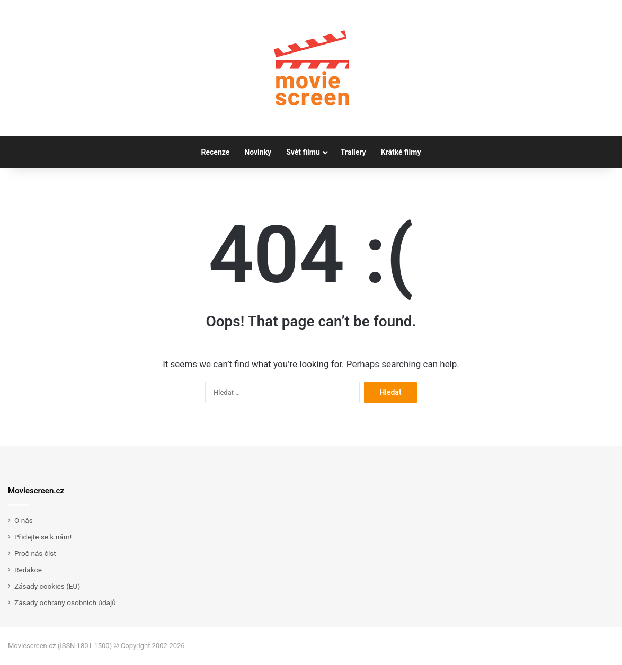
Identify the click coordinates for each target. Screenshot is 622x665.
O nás (23, 520)
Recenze (215, 152)
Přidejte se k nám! (43, 537)
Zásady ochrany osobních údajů (65, 602)
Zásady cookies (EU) (47, 586)
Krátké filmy (401, 152)
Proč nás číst (35, 553)
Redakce (28, 569)
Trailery (353, 152)
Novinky (257, 152)
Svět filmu (303, 152)
